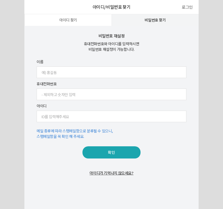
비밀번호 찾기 (155, 20)
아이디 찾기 (68, 20)
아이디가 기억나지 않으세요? (111, 173)
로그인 (187, 7)
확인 (111, 152)
